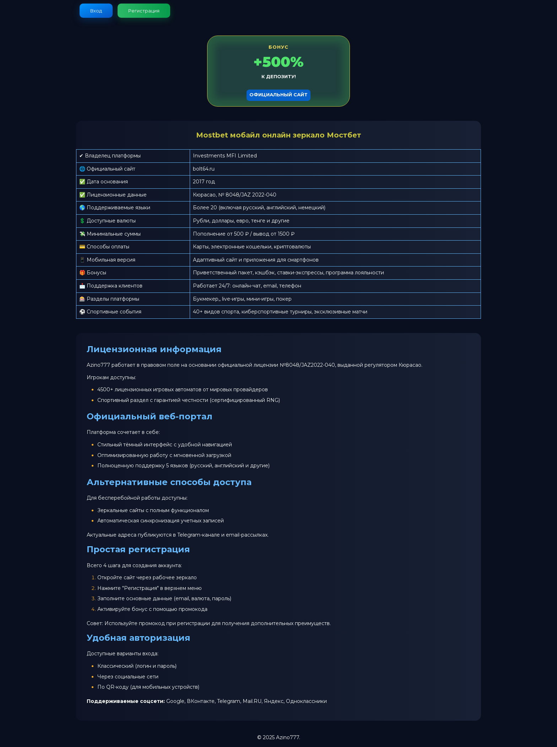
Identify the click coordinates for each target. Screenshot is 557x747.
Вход (96, 11)
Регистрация (143, 11)
